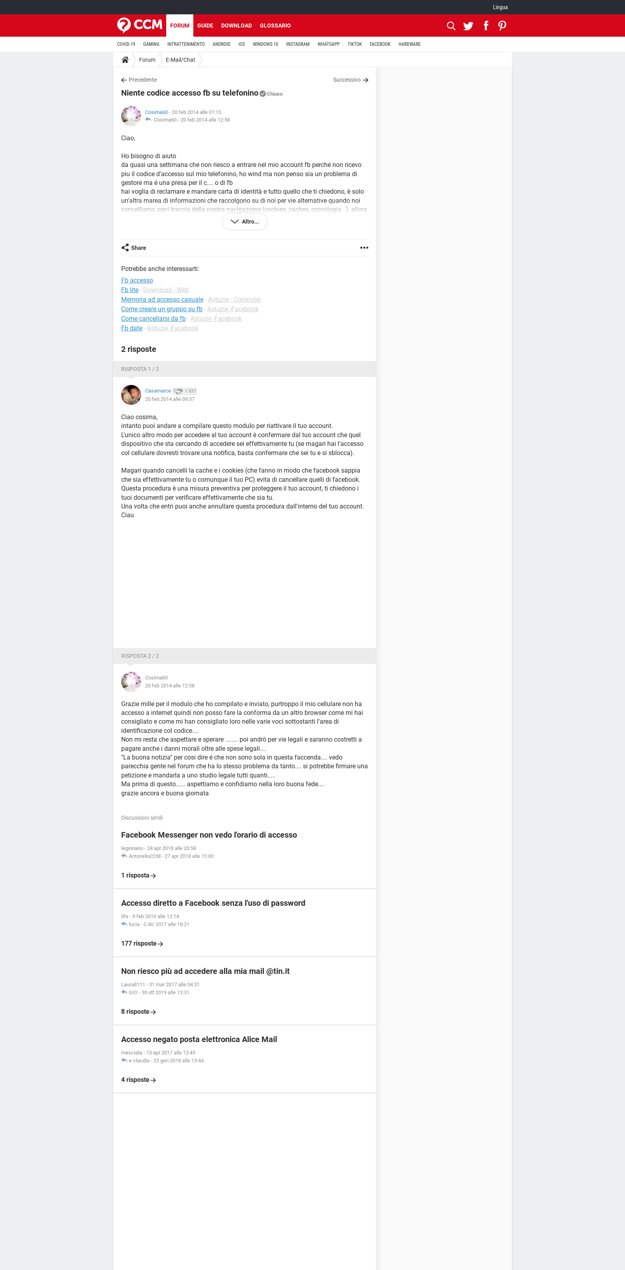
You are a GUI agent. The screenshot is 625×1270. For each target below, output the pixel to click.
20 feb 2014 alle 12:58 (205, 120)
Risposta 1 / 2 (140, 369)
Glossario (275, 25)
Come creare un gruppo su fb (161, 309)
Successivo (347, 80)
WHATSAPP (329, 44)
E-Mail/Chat (180, 60)
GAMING (151, 44)
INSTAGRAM (298, 44)
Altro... (250, 221)
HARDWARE (410, 44)
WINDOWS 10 (265, 44)
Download (236, 25)
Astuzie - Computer (234, 299)
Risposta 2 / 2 (140, 656)
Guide (205, 25)
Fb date (131, 328)
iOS (241, 44)
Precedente (143, 80)
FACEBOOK (380, 44)
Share (138, 248)
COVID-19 (126, 44)
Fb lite (129, 290)
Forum (179, 25)
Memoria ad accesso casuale (162, 299)
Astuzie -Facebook (233, 309)
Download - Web (166, 290)
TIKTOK (355, 44)
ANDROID (222, 44)
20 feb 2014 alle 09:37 (170, 399)
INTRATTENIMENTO (186, 44)
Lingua (500, 7)
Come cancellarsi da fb (153, 318)
